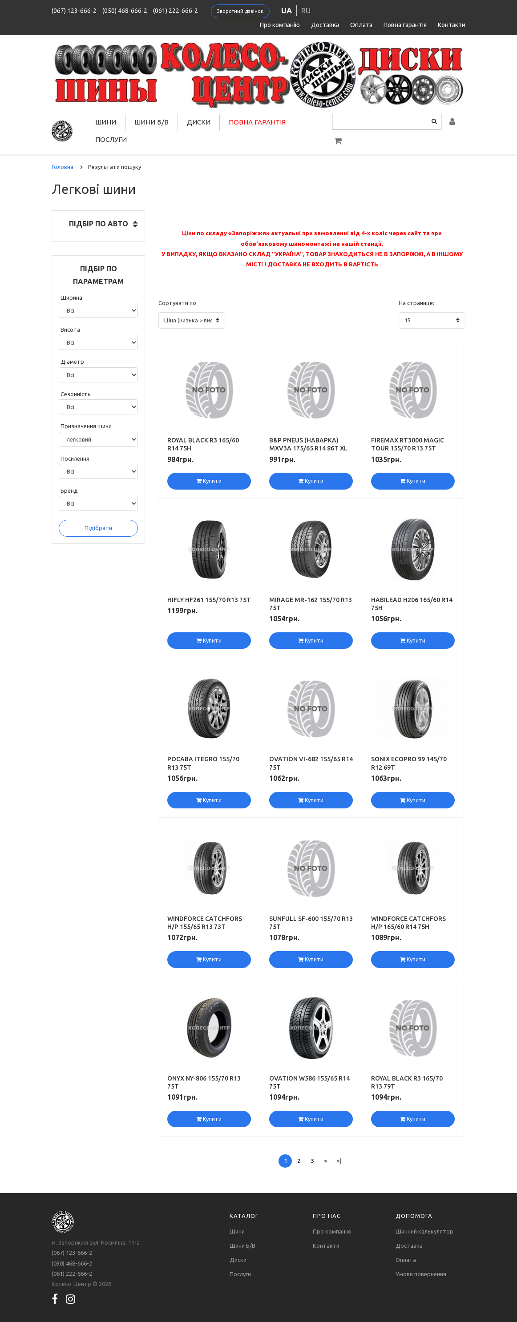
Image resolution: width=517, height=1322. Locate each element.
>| (338, 1160)
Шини (105, 122)
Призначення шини (86, 426)
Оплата (361, 24)
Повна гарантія (405, 24)
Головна (62, 167)
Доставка (325, 24)
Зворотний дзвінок (240, 11)
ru (306, 10)
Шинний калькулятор (424, 1231)
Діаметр (72, 361)
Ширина (71, 297)
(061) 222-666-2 (175, 10)
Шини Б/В (151, 122)
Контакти (451, 24)
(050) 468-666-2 (124, 10)
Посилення (75, 458)
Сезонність (76, 394)
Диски (198, 122)
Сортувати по (177, 303)
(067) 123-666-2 (74, 10)
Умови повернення (421, 1274)
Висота (70, 329)
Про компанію (280, 24)
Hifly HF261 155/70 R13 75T (209, 599)
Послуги (111, 139)
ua (286, 10)
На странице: (416, 303)
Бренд (69, 490)
